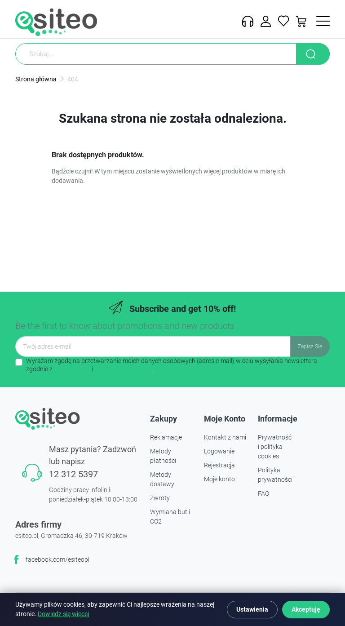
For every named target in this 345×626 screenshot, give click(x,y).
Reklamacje (166, 437)
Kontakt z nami (225, 437)
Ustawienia (252, 609)
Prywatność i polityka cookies (275, 447)
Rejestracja (219, 465)
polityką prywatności (123, 369)
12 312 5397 (73, 474)
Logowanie (219, 451)
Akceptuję (306, 609)
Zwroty (160, 498)
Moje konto (219, 479)
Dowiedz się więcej (63, 614)
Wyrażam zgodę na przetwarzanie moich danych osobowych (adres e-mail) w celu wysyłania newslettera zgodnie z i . (171, 365)
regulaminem (72, 369)
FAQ (263, 493)
